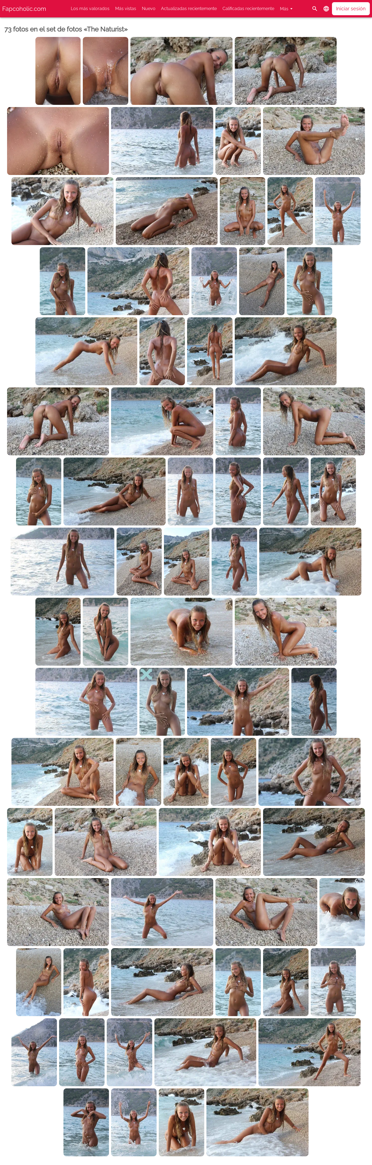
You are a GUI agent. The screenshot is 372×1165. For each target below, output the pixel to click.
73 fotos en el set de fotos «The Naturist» (66, 29)
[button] (326, 8)
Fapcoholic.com (24, 8)
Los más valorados (90, 8)
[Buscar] (315, 8)
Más (284, 8)
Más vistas (125, 8)
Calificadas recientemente (248, 8)
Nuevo (148, 8)
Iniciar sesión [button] (351, 8)
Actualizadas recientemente (189, 8)
